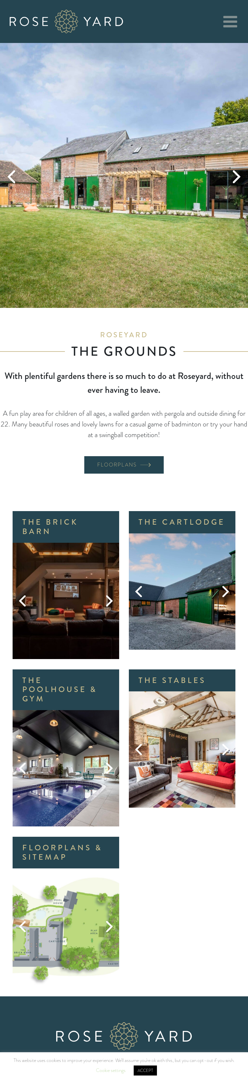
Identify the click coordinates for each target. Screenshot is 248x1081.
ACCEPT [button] (145, 1070)
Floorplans (117, 464)
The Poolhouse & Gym (59, 690)
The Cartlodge (182, 522)
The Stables (172, 680)
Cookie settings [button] (111, 1070)
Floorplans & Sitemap (62, 852)
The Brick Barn (50, 527)
